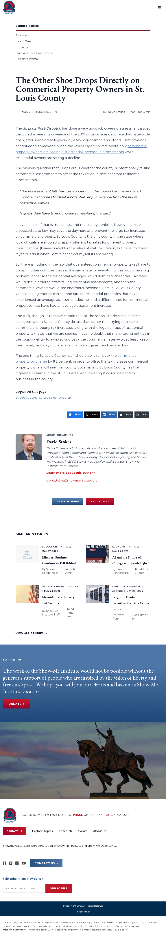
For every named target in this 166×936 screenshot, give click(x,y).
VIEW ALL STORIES (31, 633)
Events (82, 831)
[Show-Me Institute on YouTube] (24, 863)
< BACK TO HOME (68, 501)
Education (22, 35)
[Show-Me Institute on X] (10, 863)
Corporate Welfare (27, 59)
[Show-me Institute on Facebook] (4, 863)
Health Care (23, 41)
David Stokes (116, 112)
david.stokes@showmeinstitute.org (72, 480)
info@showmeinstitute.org (125, 926)
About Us (99, 831)
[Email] (126, 414)
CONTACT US (46, 863)
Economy (22, 47)
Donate (17, 704)
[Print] (141, 414)
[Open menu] (159, 7)
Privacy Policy (83, 911)
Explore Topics (42, 831)
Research (65, 831)
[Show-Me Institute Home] (9, 7)
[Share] (75, 414)
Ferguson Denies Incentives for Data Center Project (131, 603)
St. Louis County (26, 397)
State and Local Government (34, 53)
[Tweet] (92, 414)
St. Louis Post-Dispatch (55, 397)
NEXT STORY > (100, 501)
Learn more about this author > (70, 473)
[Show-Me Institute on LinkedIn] (17, 863)
